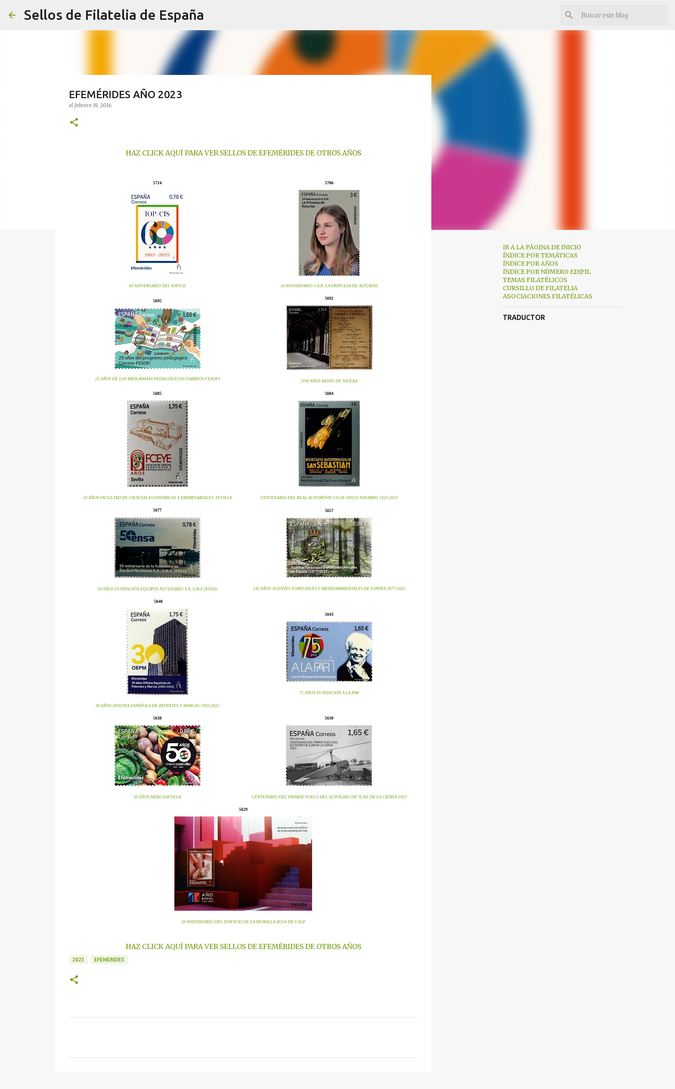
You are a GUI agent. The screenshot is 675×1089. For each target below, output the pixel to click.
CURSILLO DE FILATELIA (540, 288)
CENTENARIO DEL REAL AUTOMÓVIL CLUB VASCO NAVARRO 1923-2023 (329, 497)
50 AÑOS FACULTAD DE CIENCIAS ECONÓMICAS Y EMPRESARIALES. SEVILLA (157, 497)
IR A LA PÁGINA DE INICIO (542, 247)
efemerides (109, 959)
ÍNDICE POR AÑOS (530, 263)
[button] (74, 123)
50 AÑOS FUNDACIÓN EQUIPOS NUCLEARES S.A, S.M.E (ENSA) (157, 588)
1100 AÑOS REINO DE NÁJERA (328, 381)
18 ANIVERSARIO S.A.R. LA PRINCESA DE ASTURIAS (329, 285)
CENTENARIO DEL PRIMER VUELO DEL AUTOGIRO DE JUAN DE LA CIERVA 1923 (329, 796)
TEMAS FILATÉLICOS (535, 280)
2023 (78, 959)
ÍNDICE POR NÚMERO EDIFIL (547, 272)
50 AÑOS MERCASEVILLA (157, 796)
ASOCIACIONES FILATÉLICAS (547, 296)
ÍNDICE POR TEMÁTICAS (540, 255)
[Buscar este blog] (623, 15)
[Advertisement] (475, 372)
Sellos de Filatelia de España (114, 14)
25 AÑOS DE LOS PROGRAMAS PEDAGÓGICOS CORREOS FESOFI (157, 378)
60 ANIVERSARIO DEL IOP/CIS (157, 285)
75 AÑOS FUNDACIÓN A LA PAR (329, 692)
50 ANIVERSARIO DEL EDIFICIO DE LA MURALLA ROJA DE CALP (243, 921)
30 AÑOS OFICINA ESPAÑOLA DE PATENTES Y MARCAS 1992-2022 (158, 705)
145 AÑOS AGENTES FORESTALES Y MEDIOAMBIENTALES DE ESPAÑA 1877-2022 (329, 588)
